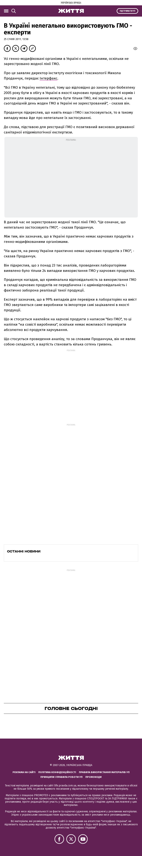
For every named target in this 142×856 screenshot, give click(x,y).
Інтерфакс (48, 78)
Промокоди (93, 777)
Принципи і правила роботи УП (61, 777)
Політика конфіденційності (57, 772)
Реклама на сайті (24, 772)
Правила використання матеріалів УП (104, 772)
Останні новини (23, 551)
